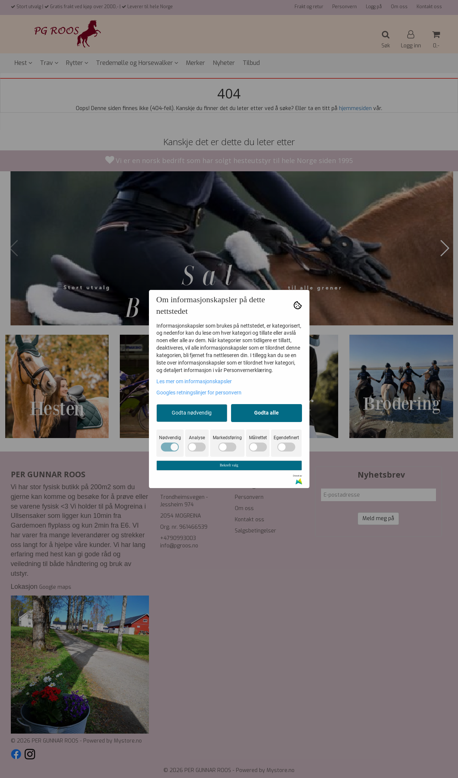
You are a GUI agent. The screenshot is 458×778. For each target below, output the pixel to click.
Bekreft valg (229, 465)
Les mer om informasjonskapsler (194, 381)
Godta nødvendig (192, 413)
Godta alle (266, 413)
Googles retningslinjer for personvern (199, 393)
